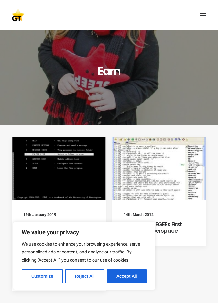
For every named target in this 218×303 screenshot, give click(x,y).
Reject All (85, 276)
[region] (84, 256)
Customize (42, 276)
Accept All (126, 276)
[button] (203, 15)
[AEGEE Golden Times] (109, 15)
